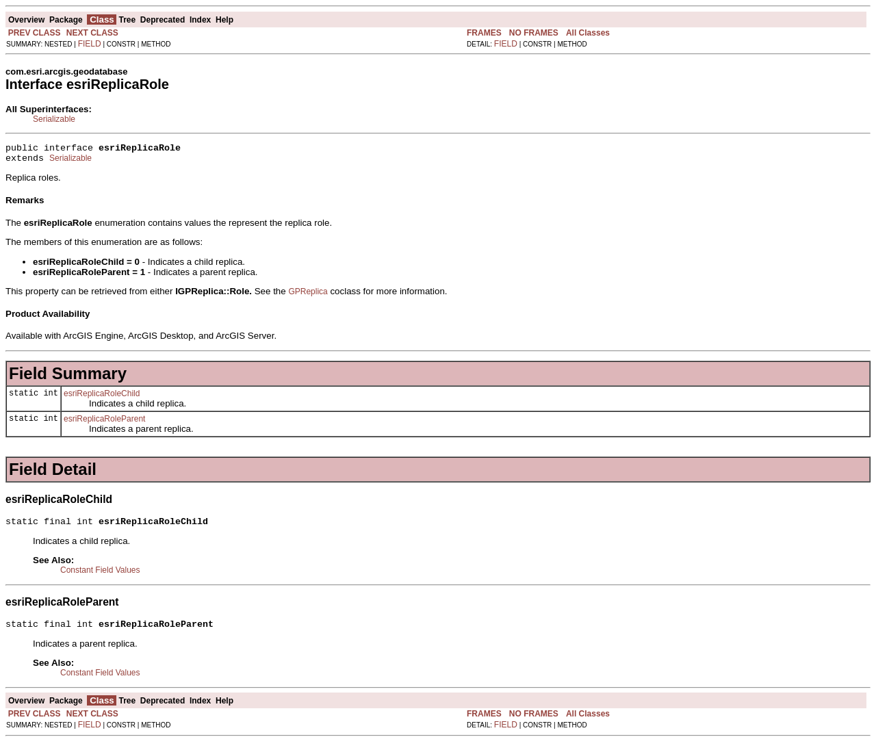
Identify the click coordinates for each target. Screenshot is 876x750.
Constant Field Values (100, 576)
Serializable (54, 119)
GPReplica (307, 295)
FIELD (89, 44)
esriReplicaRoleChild (102, 397)
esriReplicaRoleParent (104, 423)
